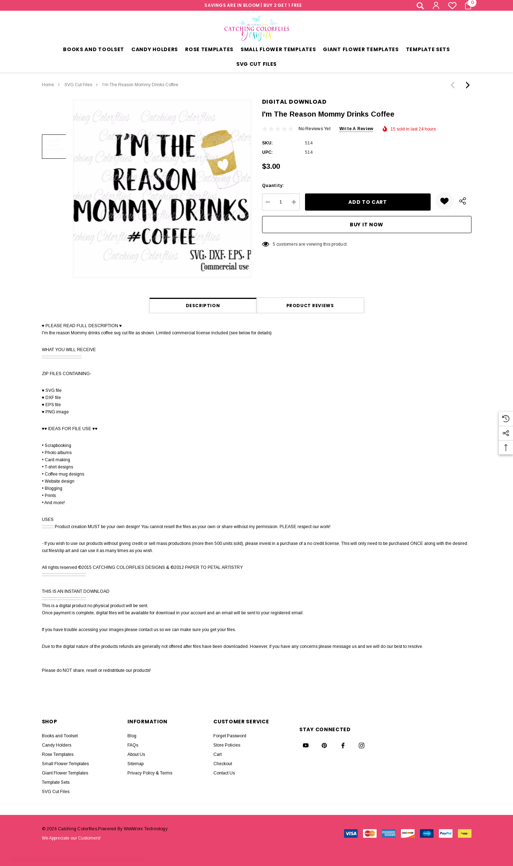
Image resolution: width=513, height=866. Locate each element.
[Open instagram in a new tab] (361, 745)
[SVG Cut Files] (256, 65)
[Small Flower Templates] (278, 50)
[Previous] (454, 85)
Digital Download (294, 102)
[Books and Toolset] (93, 50)
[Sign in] (436, 5)
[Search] (420, 5)
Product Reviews (310, 305)
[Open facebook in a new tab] (343, 745)
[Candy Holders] (155, 50)
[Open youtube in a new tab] (305, 745)
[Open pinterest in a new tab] (324, 745)
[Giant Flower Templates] (360, 50)
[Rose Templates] (209, 50)
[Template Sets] (428, 50)
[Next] (466, 85)
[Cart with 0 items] (465, 5)
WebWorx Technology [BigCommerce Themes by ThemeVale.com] (146, 828)
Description (203, 305)
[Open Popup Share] (462, 201)
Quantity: (273, 185)
